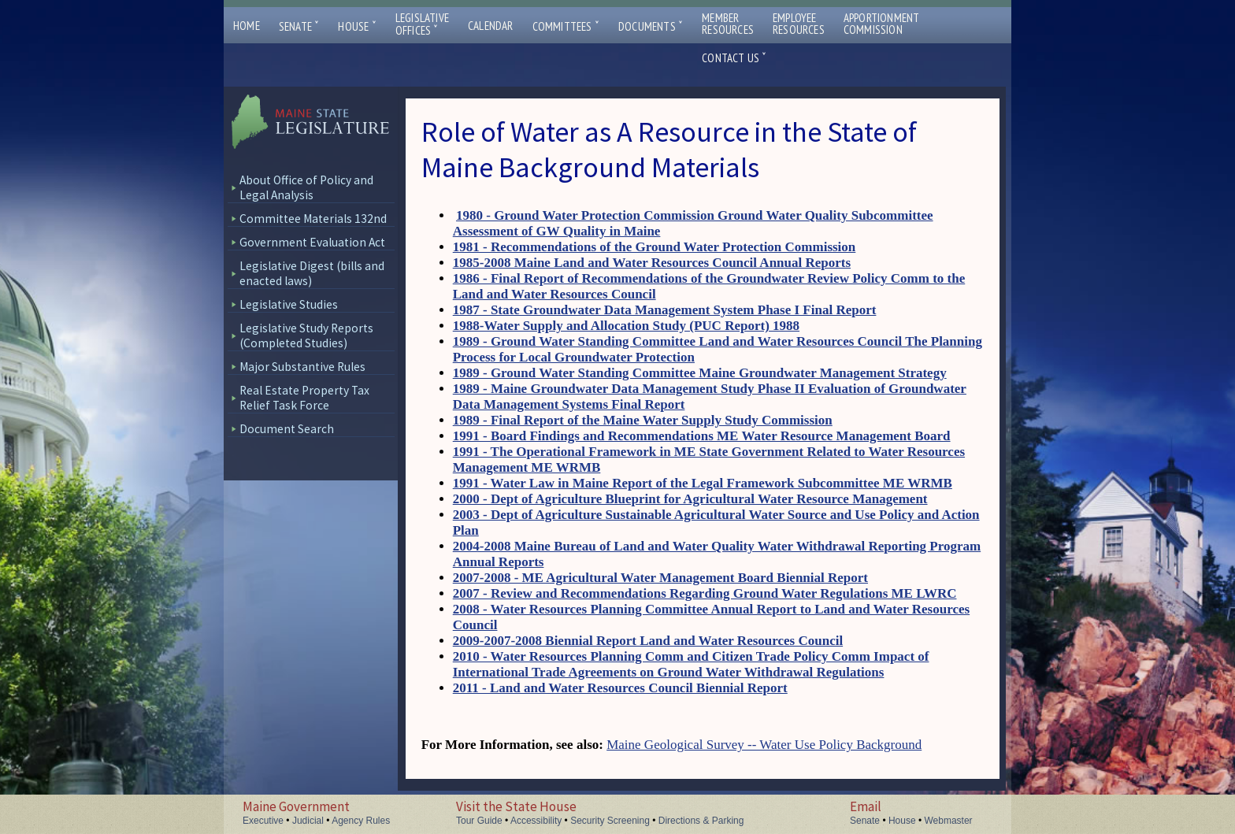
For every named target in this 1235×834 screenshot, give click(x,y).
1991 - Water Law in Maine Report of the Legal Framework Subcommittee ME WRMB (702, 483)
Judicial (308, 820)
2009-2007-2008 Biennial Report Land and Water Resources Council (648, 640)
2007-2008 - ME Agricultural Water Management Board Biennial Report (660, 577)
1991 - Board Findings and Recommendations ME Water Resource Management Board (702, 435)
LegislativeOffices (422, 24)
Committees (565, 26)
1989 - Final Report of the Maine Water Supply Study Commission (643, 420)
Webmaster (948, 820)
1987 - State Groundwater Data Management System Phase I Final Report (665, 309)
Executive (263, 820)
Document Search (286, 428)
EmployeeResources (799, 23)
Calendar (491, 26)
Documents (650, 26)
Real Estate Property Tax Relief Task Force (304, 398)
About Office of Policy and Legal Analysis (306, 187)
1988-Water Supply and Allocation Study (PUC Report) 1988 (626, 325)
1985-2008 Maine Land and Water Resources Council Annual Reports (652, 262)
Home (246, 26)
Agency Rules (361, 820)
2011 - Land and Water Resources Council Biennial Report (620, 687)
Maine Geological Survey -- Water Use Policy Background (764, 744)
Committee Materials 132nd (313, 218)
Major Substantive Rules (302, 366)
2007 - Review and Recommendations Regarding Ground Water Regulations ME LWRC (705, 593)
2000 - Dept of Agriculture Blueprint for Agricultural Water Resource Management (690, 498)
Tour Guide (479, 820)
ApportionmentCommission (882, 23)
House (357, 26)
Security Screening (610, 820)
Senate (299, 26)
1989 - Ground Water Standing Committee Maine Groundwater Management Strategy (700, 372)
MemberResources (728, 23)
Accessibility (536, 820)
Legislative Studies (288, 304)
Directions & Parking (701, 820)
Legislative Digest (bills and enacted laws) (311, 273)
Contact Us (734, 58)
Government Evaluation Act (312, 242)
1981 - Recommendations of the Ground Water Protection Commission (654, 246)
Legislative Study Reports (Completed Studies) (306, 335)
